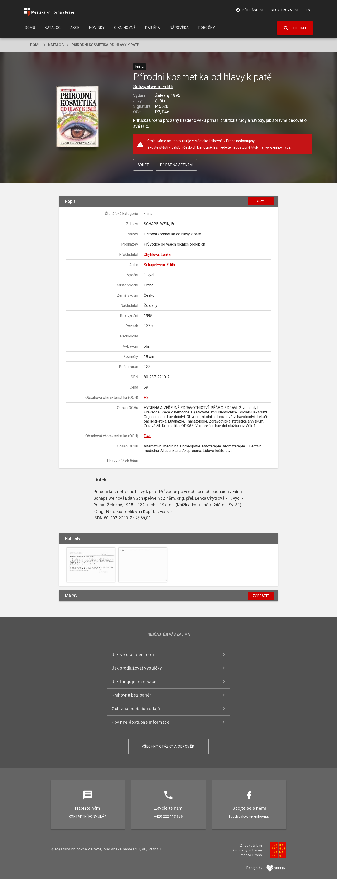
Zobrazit (261, 596)
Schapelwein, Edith (153, 86)
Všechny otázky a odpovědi (169, 746)
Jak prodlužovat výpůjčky (137, 667)
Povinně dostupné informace (140, 722)
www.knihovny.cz (277, 147)
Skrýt (261, 201)
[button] (77, 117)
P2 (146, 397)
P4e (147, 436)
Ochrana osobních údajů (136, 708)
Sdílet (143, 165)
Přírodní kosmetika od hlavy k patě (105, 45)
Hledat (295, 28)
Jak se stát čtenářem (133, 654)
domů (35, 45)
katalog (56, 45)
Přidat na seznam (176, 165)
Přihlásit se (250, 10)
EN (308, 10)
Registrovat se (285, 10)
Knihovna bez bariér (131, 695)
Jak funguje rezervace (134, 681)
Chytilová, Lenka (157, 254)
